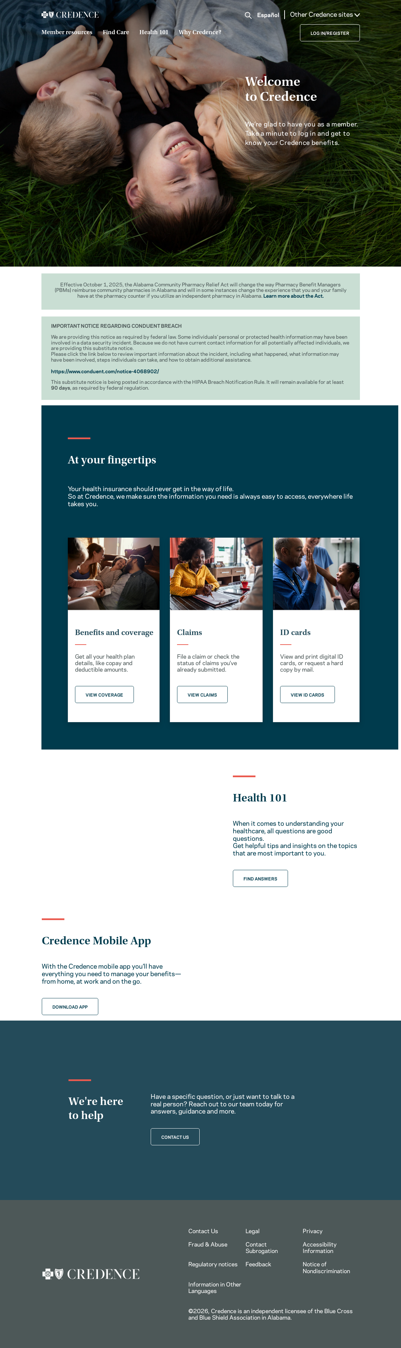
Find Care (116, 33)
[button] (248, 15)
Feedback (258, 1263)
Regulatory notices (213, 1263)
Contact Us (203, 1230)
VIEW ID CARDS (307, 694)
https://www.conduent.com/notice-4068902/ (105, 371)
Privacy (313, 1230)
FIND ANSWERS (260, 878)
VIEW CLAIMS (202, 694)
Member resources (66, 33)
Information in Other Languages (214, 1287)
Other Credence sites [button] (325, 14)
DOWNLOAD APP (70, 1006)
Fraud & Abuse (207, 1244)
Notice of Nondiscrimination (326, 1266)
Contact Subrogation (262, 1247)
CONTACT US (175, 1137)
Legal (253, 1230)
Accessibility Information (320, 1247)
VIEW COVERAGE (104, 694)
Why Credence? (200, 33)
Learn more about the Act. (293, 295)
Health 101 (153, 33)
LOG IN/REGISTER (330, 33)
